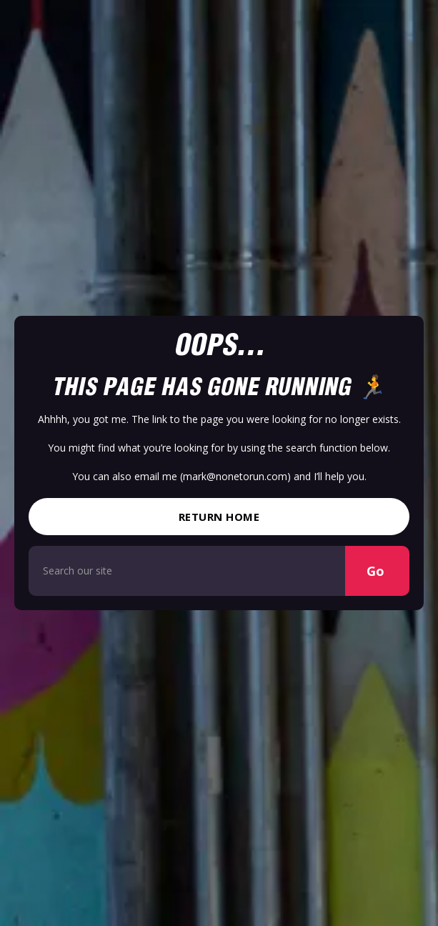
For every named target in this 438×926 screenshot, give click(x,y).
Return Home (219, 516)
